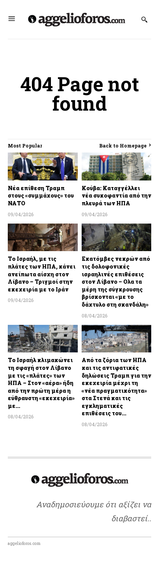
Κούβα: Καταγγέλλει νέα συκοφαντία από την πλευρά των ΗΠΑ (116, 195)
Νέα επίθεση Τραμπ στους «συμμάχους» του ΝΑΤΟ (41, 195)
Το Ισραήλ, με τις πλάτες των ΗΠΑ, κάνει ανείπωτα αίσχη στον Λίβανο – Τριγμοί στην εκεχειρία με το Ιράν (41, 274)
